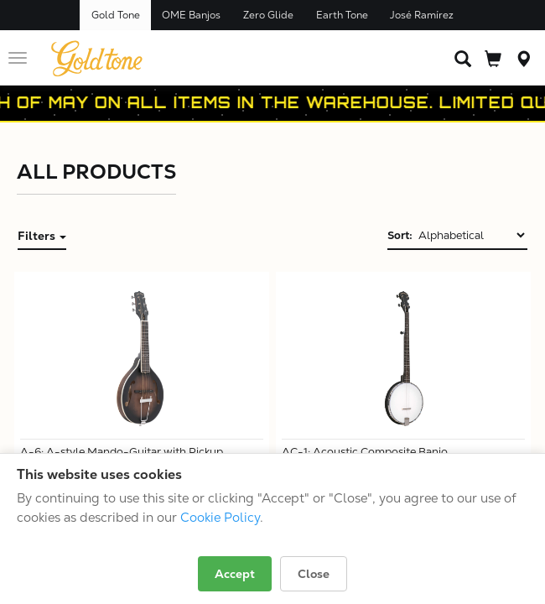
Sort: (400, 235)
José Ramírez (422, 15)
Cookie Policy (220, 517)
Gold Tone (115, 15)
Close (314, 573)
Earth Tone (342, 15)
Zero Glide (268, 15)
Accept (235, 573)
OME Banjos (191, 15)
